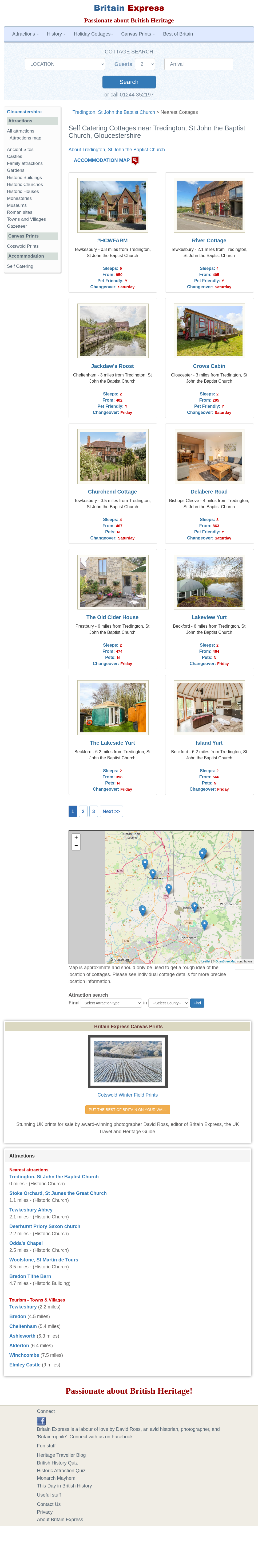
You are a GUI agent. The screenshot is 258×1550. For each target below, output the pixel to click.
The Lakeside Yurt (112, 743)
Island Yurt (209, 743)
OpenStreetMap (226, 961)
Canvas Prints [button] (138, 34)
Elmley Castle (25, 1365)
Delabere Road (209, 492)
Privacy (45, 1512)
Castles (14, 156)
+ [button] (76, 838)
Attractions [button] (25, 34)
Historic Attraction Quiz (61, 1470)
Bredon (17, 1316)
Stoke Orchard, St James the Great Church (58, 1193)
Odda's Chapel (26, 1243)
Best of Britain (178, 34)
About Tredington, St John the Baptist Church (117, 149)
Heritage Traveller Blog (61, 1455)
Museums (17, 205)
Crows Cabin (209, 366)
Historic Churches (25, 184)
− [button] (76, 846)
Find (74, 1002)
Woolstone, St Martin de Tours (43, 1259)
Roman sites (19, 212)
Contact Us (49, 1504)
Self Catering (20, 266)
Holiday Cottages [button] (93, 34)
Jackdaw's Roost (112, 366)
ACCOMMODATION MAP (102, 160)
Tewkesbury (23, 1307)
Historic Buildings (24, 177)
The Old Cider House (112, 617)
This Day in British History (64, 1486)
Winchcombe (24, 1355)
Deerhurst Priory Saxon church (44, 1226)
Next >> (111, 811)
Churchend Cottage (112, 492)
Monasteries (19, 198)
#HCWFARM (112, 240)
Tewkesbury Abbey (31, 1210)
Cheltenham (23, 1326)
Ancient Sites (20, 149)
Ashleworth (22, 1336)
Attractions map (25, 138)
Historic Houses (23, 191)
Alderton (19, 1345)
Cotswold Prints (23, 246)
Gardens (16, 170)
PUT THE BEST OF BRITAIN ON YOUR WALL (127, 1110)
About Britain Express (60, 1519)
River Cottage (209, 240)
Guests (124, 64)
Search (129, 82)
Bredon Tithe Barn (30, 1276)
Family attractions (25, 163)
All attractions (20, 131)
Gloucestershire (24, 111)
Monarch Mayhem (56, 1478)
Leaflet (205, 961)
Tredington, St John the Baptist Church (114, 112)
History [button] (56, 34)
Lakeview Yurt (209, 617)
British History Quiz (57, 1463)
